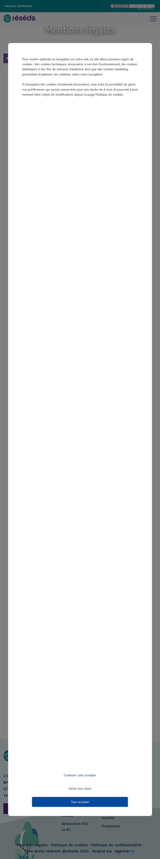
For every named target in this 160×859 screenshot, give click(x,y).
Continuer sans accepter (80, 775)
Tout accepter (80, 802)
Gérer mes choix (80, 788)
